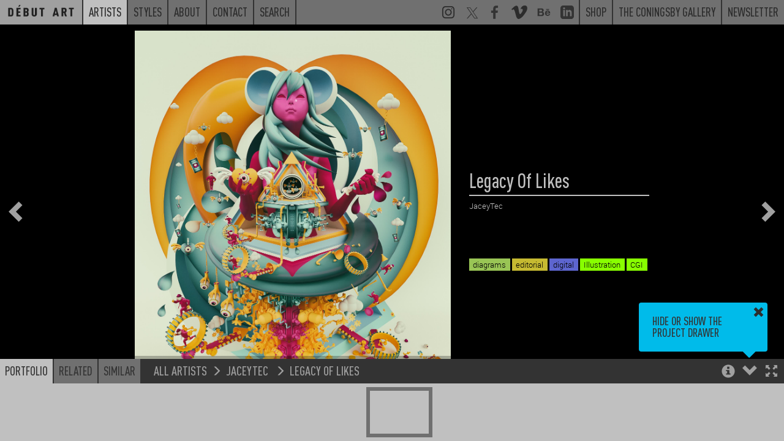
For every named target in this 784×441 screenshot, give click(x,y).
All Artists (180, 370)
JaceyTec (248, 370)
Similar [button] (119, 371)
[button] (771, 372)
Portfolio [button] (26, 371)
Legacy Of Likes (325, 370)
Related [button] (75, 371)
